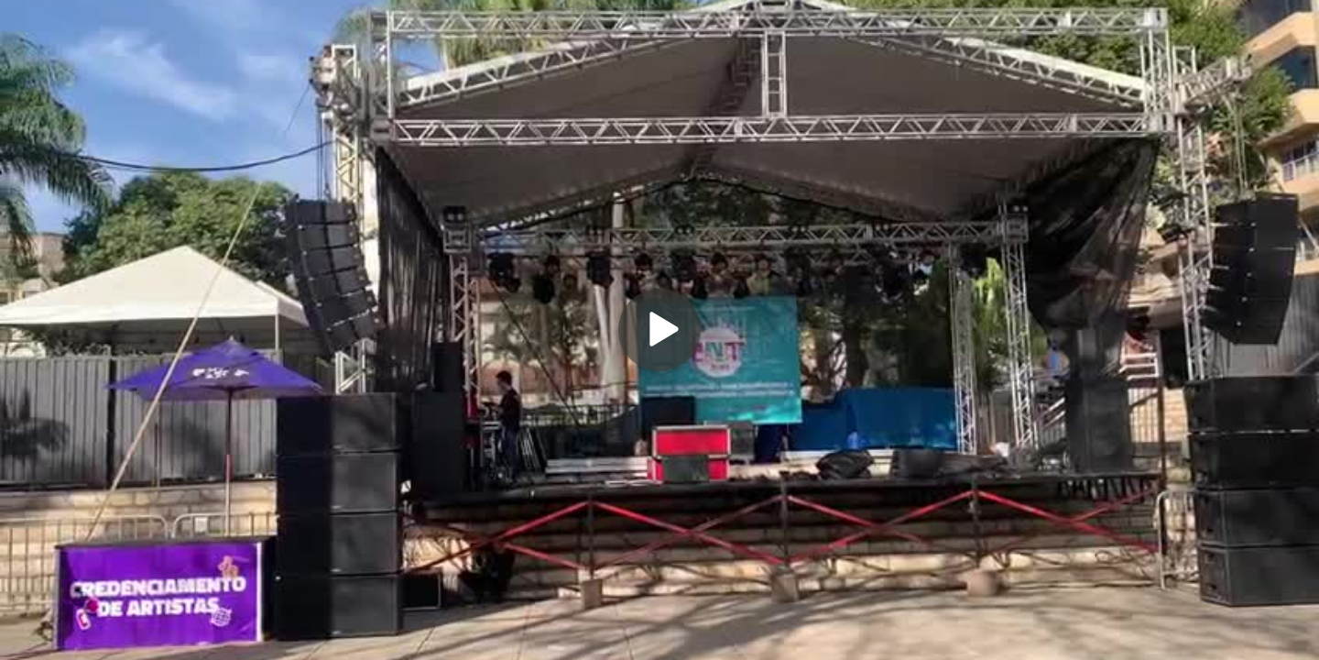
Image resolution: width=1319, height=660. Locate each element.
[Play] (659, 330)
